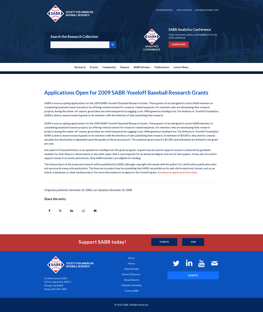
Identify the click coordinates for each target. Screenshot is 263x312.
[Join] (193, 242)
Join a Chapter (184, 10)
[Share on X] (60, 210)
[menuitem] (164, 10)
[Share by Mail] (95, 210)
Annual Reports (131, 280)
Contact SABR (131, 290)
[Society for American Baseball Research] (69, 13)
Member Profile (164, 10)
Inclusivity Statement (131, 285)
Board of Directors (131, 274)
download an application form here (177, 172)
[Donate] (164, 242)
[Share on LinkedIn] (71, 210)
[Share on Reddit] (83, 210)
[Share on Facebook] (49, 210)
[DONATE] (193, 275)
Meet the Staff (131, 269)
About (131, 258)
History (131, 263)
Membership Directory (207, 10)
